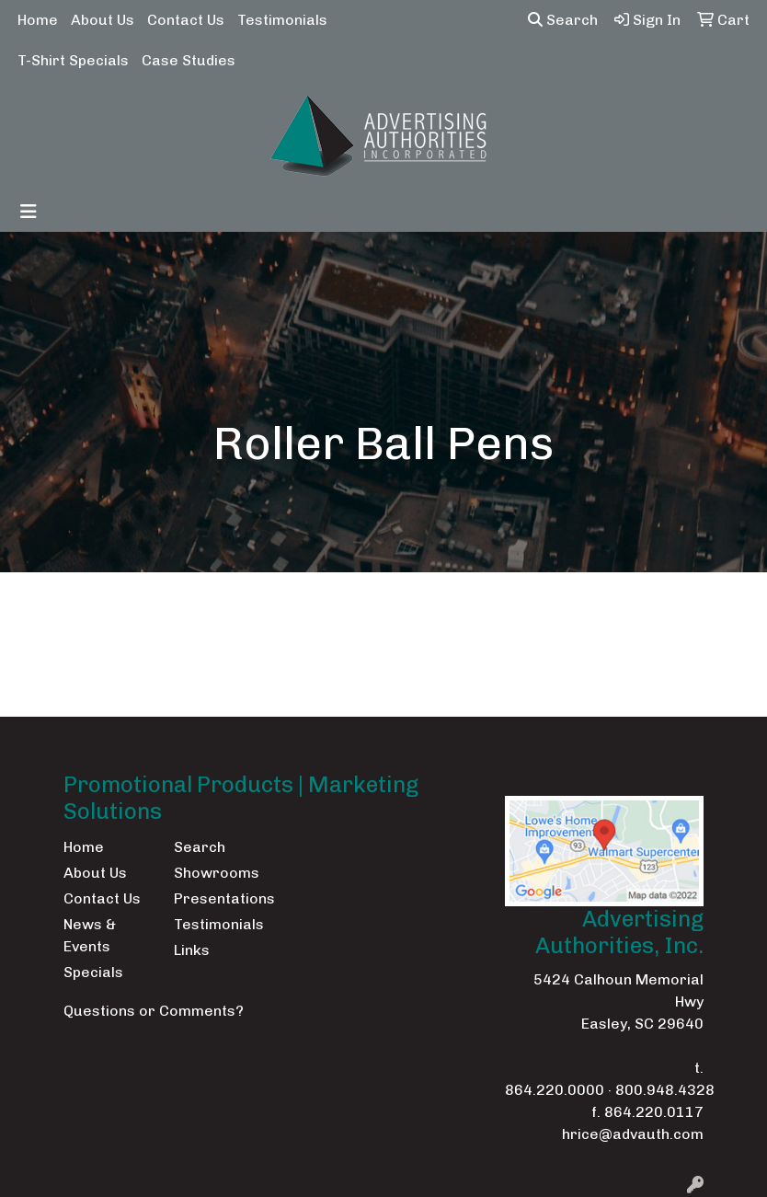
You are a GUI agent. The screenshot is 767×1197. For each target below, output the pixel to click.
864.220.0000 (554, 1090)
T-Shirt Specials (73, 60)
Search (563, 20)
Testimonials (282, 20)
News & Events (89, 935)
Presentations (218, 898)
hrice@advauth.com (633, 1134)
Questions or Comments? (153, 1010)
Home (37, 20)
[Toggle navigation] (28, 211)
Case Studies (188, 60)
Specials (93, 972)
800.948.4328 (665, 1090)
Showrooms (216, 872)
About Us (102, 20)
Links (192, 950)
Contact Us (185, 20)
